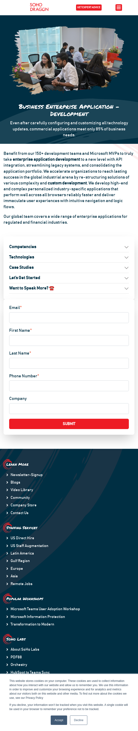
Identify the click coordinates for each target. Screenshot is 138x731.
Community (20, 498)
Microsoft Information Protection (38, 617)
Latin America (22, 553)
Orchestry (19, 665)
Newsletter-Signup (27, 475)
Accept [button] (59, 720)
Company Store (24, 505)
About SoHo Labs (25, 649)
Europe (17, 569)
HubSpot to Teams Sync (30, 672)
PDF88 (16, 657)
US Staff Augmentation (29, 546)
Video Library (22, 490)
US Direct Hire (22, 538)
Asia (14, 576)
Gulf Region (20, 561)
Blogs (15, 482)
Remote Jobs (21, 584)
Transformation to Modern (32, 624)
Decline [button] (78, 720)
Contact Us (19, 513)
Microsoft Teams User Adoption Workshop (45, 609)
